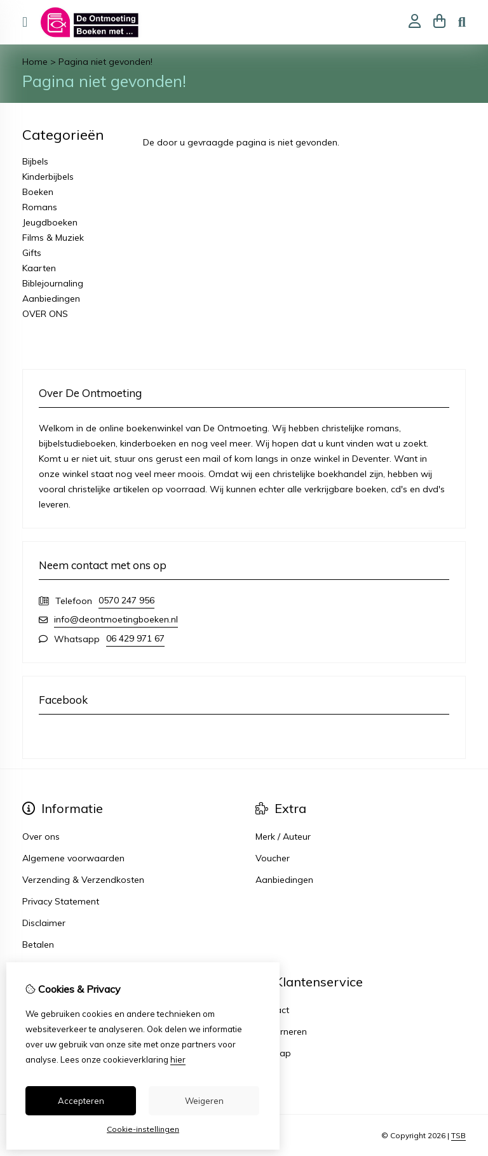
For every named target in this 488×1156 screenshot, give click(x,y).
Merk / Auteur (283, 836)
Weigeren (204, 1101)
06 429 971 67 (135, 638)
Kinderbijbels (48, 176)
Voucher (272, 858)
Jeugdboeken (50, 222)
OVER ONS (45, 313)
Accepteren (81, 1101)
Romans (39, 207)
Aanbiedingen (51, 298)
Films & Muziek (53, 237)
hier (178, 1059)
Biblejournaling (52, 283)
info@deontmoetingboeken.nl (116, 619)
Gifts (31, 253)
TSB (458, 1135)
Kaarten (39, 268)
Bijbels (35, 161)
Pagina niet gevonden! (105, 61)
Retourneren (281, 1031)
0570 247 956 (126, 600)
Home (35, 61)
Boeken (37, 192)
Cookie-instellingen (143, 1129)
